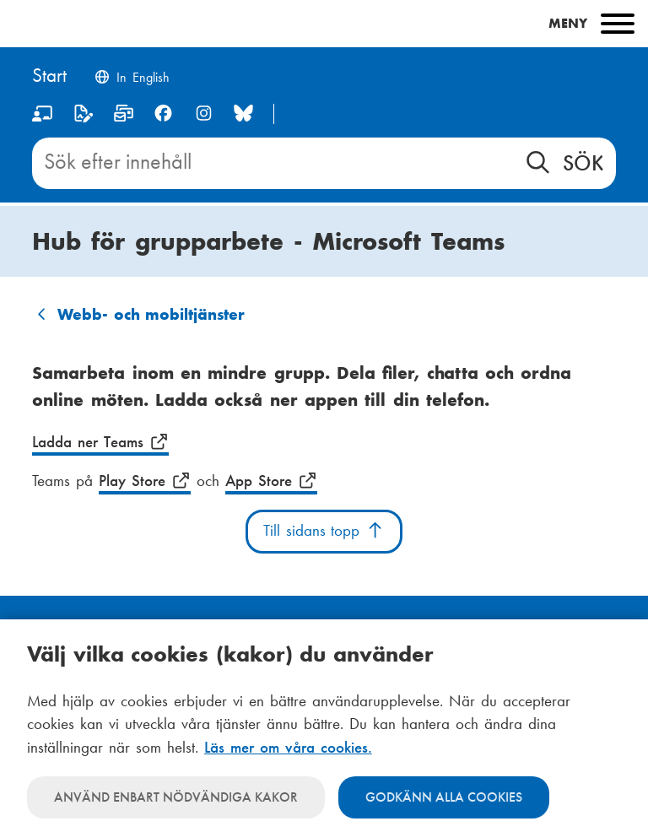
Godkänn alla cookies (443, 797)
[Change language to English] (131, 78)
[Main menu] (324, 23)
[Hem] (49, 76)
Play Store (145, 481)
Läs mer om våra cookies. (288, 747)
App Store (271, 481)
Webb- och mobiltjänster (151, 315)
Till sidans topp (324, 531)
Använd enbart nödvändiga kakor (176, 797)
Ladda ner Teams (100, 442)
